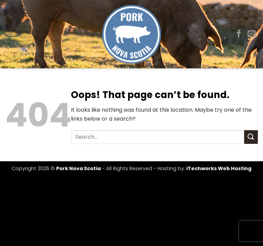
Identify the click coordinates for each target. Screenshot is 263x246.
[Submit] (251, 137)
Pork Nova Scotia (78, 168)
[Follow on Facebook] (239, 34)
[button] (9, 34)
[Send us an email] (251, 34)
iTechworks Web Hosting (218, 168)
